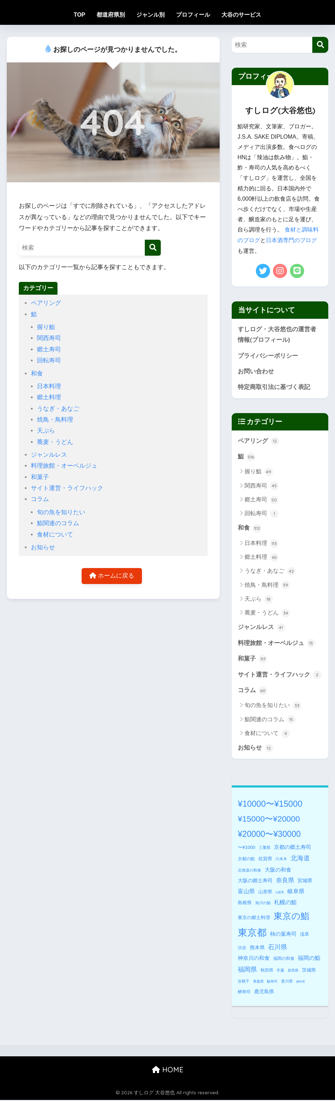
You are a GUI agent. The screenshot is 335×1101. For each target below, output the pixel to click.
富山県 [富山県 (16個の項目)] (246, 892)
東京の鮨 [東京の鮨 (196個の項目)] (291, 917)
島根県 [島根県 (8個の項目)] (245, 903)
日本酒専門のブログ (291, 240)
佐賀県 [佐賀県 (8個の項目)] (265, 859)
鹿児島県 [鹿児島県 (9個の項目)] (264, 992)
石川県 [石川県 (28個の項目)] (277, 948)
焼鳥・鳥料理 (55, 419)
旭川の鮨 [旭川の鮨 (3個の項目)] (263, 904)
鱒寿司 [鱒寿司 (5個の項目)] (244, 992)
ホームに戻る (111, 576)
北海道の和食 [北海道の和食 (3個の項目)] (249, 871)
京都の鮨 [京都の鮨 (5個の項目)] (246, 859)
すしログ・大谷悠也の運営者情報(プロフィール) (277, 334)
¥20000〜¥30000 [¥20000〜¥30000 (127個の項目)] (269, 835)
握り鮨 (46, 327)
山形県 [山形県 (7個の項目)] (265, 892)
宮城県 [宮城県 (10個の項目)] (304, 881)
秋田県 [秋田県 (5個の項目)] (266, 971)
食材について (55, 534)
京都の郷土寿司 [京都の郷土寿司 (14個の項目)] (292, 848)
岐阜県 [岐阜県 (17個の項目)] (295, 892)
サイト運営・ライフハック (67, 488)
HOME (167, 1070)
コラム (40, 499)
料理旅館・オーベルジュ (64, 465)
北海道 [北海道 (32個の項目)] (300, 859)
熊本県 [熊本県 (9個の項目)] (257, 948)
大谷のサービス (241, 15)
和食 (37, 373)
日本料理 (49, 386)
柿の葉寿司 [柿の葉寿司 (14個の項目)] (283, 935)
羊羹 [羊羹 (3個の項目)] (280, 971)
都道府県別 (111, 15)
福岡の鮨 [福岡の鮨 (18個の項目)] (309, 959)
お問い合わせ (256, 371)
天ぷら (46, 430)
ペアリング (46, 303)
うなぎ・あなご (58, 408)
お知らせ (43, 547)
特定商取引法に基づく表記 (274, 387)
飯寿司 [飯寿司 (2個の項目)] (272, 982)
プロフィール (193, 15)
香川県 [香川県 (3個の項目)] (287, 982)
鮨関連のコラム (58, 523)
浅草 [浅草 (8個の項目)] (304, 935)
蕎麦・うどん (55, 442)
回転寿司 (49, 360)
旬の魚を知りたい (61, 512)
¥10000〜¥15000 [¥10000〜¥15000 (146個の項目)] (270, 805)
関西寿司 (49, 338)
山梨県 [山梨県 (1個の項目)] (279, 893)
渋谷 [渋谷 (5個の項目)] (242, 948)
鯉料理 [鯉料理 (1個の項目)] (300, 982)
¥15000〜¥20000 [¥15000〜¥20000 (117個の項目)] (269, 819)
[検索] (153, 248)
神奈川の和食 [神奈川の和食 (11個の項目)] (254, 959)
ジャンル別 (150, 15)
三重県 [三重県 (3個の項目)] (264, 848)
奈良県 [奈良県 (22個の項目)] (285, 881)
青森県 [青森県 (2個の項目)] (258, 982)
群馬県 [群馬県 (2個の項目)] (293, 971)
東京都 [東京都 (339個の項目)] (252, 933)
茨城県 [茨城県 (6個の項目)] (309, 971)
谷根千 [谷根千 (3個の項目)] (243, 982)
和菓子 (40, 477)
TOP (80, 15)
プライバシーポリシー (268, 355)
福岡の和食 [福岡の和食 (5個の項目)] (284, 959)
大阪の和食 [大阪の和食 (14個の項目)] (278, 871)
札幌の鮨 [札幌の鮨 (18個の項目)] (285, 903)
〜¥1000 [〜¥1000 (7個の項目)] (246, 848)
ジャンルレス (49, 454)
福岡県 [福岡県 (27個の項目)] (247, 970)
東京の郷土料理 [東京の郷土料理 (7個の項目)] (254, 918)
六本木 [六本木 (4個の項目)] (281, 860)
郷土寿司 (49, 349)
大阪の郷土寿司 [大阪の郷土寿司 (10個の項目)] (255, 881)
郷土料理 (49, 397)
